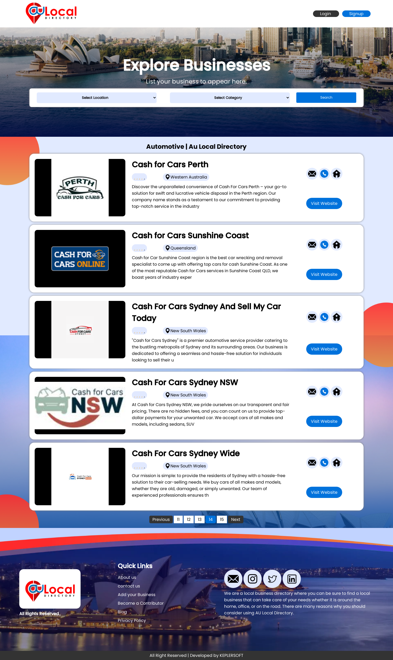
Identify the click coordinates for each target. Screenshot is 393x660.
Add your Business (136, 595)
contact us (129, 586)
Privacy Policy (132, 620)
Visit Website (324, 203)
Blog (122, 612)
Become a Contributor (141, 603)
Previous (161, 519)
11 (178, 519)
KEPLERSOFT (231, 655)
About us (127, 577)
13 (199, 519)
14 (211, 519)
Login (326, 14)
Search (326, 97)
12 (189, 519)
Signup (356, 14)
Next (235, 519)
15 (222, 519)
